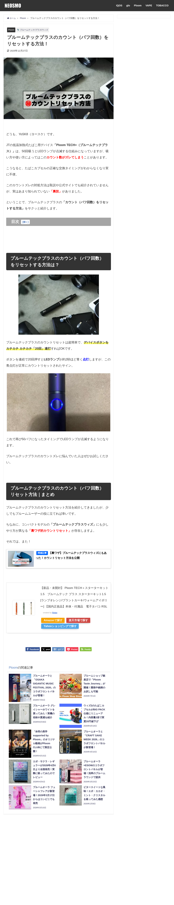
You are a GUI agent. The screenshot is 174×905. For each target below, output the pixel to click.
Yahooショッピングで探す (61, 634)
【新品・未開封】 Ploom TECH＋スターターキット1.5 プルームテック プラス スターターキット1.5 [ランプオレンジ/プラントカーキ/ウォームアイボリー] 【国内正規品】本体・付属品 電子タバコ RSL (74, 602)
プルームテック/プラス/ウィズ (35, 30)
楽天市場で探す (81, 628)
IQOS (119, 5)
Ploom (138, 5)
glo (128, 5)
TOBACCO (162, 5)
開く (25, 222)
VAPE (149, 5)
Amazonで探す (53, 628)
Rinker (55, 620)
